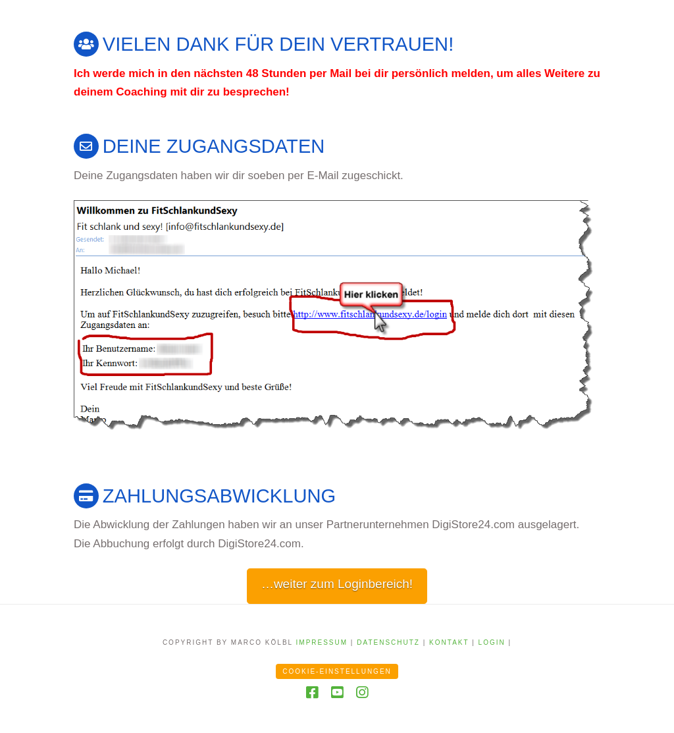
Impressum (322, 642)
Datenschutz (388, 642)
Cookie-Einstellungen (337, 671)
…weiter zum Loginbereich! (337, 584)
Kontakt (449, 642)
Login (492, 642)
